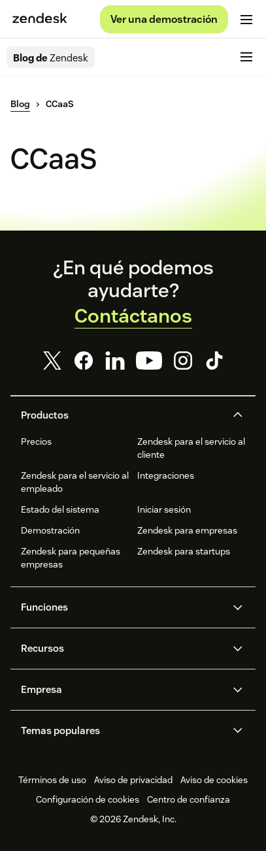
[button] (122, 415)
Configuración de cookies (87, 799)
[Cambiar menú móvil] (246, 19)
